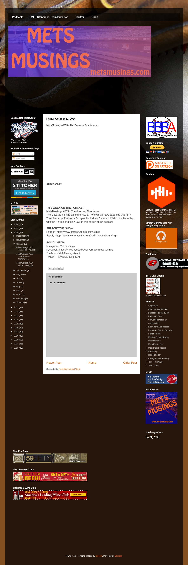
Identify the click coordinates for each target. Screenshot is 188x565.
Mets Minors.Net (155, 344)
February (20, 298)
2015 (16, 340)
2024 (16, 232)
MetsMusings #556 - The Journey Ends (25, 248)
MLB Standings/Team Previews (49, 17)
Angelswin (153, 305)
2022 (16, 312)
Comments (19, 158)
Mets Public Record (157, 348)
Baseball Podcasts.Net (158, 313)
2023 (16, 307)
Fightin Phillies (154, 334)
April (18, 290)
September (21, 270)
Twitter (80, 17)
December (21, 236)
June (18, 282)
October (20, 244)
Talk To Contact (155, 362)
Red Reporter (154, 355)
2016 (16, 336)
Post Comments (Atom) (70, 369)
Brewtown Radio (155, 316)
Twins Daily (153, 365)
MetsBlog (152, 351)
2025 (16, 228)
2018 (16, 328)
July (18, 278)
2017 (16, 331)
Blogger (118, 556)
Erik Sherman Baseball (158, 327)
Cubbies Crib (154, 323)
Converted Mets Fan (157, 320)
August (19, 274)
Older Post (130, 362)
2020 (16, 319)
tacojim (99, 556)
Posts (16, 154)
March (19, 294)
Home (92, 362)
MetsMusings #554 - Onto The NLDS (25, 264)
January (20, 302)
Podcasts (17, 17)
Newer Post (53, 362)
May (18, 286)
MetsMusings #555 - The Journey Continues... (25, 256)
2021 (16, 315)
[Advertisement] (62, 527)
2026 (16, 224)
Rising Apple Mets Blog (158, 358)
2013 (16, 348)
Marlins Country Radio (158, 337)
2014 (16, 344)
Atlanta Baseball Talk (157, 309)
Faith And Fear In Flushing (160, 330)
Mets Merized (154, 341)
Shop (95, 17)
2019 (16, 324)
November (21, 240)
